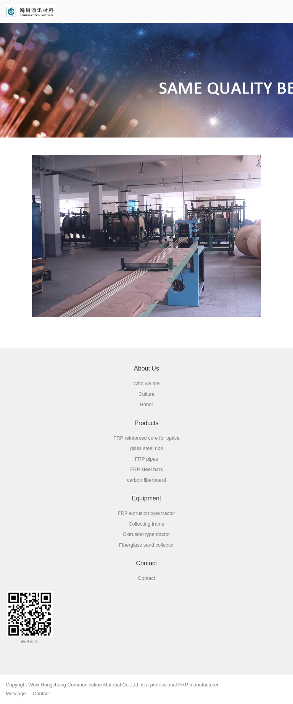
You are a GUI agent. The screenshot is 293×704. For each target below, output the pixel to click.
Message (16, 693)
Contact (41, 693)
